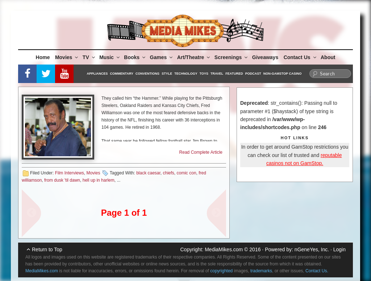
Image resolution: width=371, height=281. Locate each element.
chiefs (168, 172)
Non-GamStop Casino (282, 73)
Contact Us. (316, 270)
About (328, 57)
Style (167, 73)
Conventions (147, 73)
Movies (67, 57)
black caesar (148, 172)
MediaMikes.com (224, 249)
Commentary (122, 73)
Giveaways (265, 57)
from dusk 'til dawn (62, 180)
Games (162, 57)
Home (43, 57)
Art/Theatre (194, 57)
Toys (204, 73)
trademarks (261, 270)
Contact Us (300, 57)
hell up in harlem (98, 180)
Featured (234, 73)
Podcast (253, 73)
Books (135, 57)
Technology (185, 73)
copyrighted (221, 270)
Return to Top (47, 249)
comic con (186, 172)
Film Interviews (69, 172)
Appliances (97, 73)
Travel (216, 73)
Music (110, 57)
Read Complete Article (200, 152)
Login (339, 249)
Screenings (231, 57)
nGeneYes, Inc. (312, 249)
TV (89, 57)
